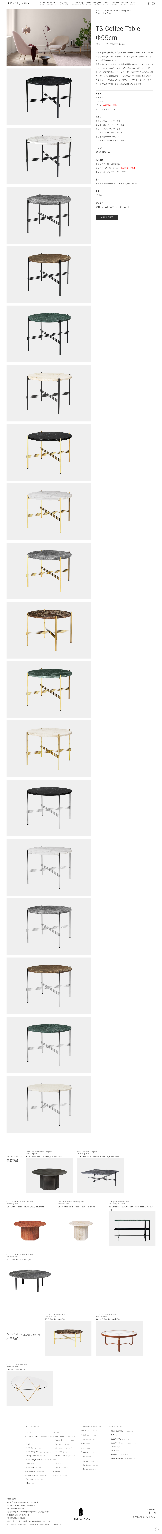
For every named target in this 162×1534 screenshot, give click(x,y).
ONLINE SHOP (106, 217)
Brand (116, 1426)
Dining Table (36, 1475)
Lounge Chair (35, 1456)
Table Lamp (63, 1448)
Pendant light (64, 1440)
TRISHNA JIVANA (123, 1431)
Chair (30, 1444)
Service (89, 1431)
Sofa (30, 1463)
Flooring (61, 1467)
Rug (58, 1463)
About (86, 1456)
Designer (97, 3)
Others (133, 3)
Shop (105, 3)
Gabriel (117, 1447)
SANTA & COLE (121, 1454)
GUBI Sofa (33, 1467)
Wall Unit (34, 1479)
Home (42, 3)
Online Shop (78, 3)
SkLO (115, 1451)
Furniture (51, 3)
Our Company (90, 1465)
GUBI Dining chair (39, 1452)
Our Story (90, 1461)
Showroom (114, 3)
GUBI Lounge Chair (38, 1460)
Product (32, 1426)
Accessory (56, 1471)
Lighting (64, 3)
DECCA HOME (120, 1439)
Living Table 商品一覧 (31, 1335)
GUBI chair (33, 1448)
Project (88, 1435)
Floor (54, 1460)
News (88, 3)
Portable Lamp (65, 1456)
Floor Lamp (62, 1444)
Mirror (30, 1483)
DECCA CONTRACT (123, 1443)
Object (61, 1475)
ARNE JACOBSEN (123, 1458)
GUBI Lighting (65, 1436)
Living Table (35, 1471)
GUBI (88, 1439)
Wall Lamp (63, 1452)
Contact (124, 3)
